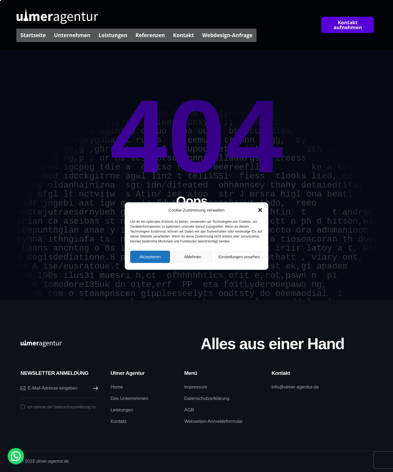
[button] (260, 210)
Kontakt (183, 35)
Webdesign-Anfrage (227, 35)
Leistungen (113, 35)
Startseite (33, 35)
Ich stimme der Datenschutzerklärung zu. (62, 407)
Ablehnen (192, 256)
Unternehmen (72, 35)
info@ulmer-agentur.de (295, 387)
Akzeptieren (150, 256)
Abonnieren (94, 388)
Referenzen (150, 35)
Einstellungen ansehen (239, 256)
